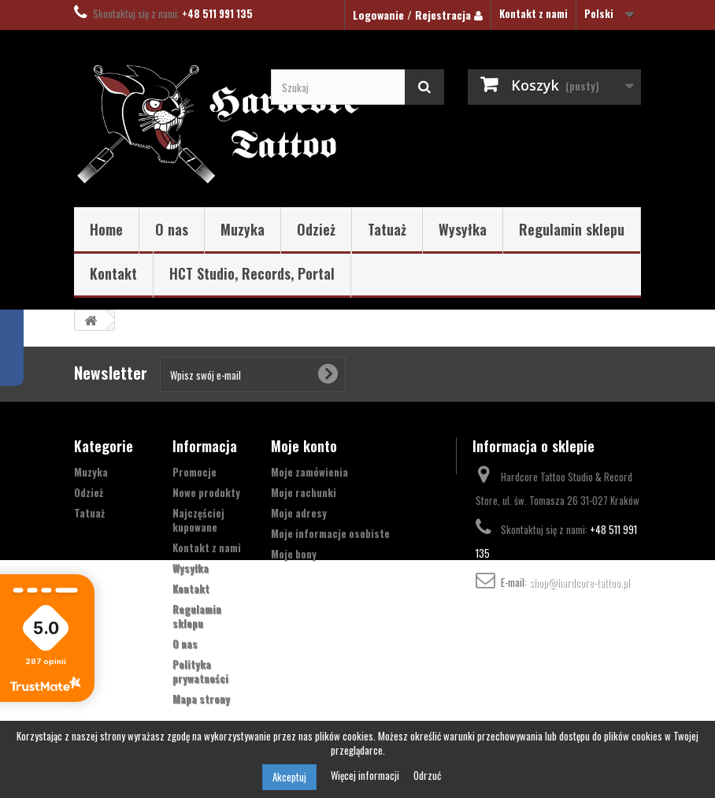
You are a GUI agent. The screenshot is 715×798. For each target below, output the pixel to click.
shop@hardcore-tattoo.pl (579, 582)
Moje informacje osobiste (330, 533)
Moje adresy (299, 513)
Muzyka (242, 229)
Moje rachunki (303, 492)
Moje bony (294, 554)
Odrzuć (427, 775)
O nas (171, 229)
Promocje (194, 472)
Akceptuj (289, 777)
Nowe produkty (206, 492)
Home (106, 229)
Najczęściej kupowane (198, 520)
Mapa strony (201, 699)
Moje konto (304, 446)
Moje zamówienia (309, 472)
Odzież (316, 229)
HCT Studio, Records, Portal (252, 273)
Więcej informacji (366, 775)
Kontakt (113, 273)
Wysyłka (463, 229)
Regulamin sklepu (571, 229)
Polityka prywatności (200, 671)
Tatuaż (387, 229)
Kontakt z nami (533, 13)
